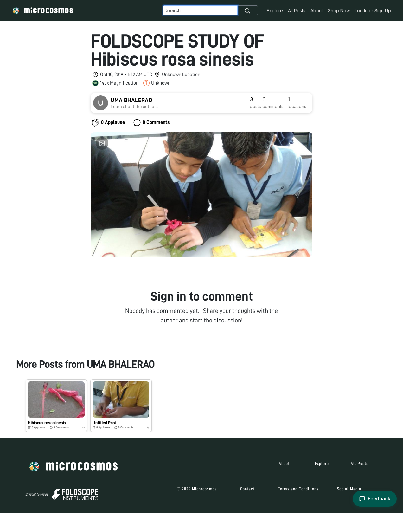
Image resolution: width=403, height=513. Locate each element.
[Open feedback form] (375, 499)
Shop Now (339, 10)
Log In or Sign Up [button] (373, 10)
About (316, 10)
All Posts (296, 10)
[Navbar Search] (200, 10)
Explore (275, 10)
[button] (56, 405)
